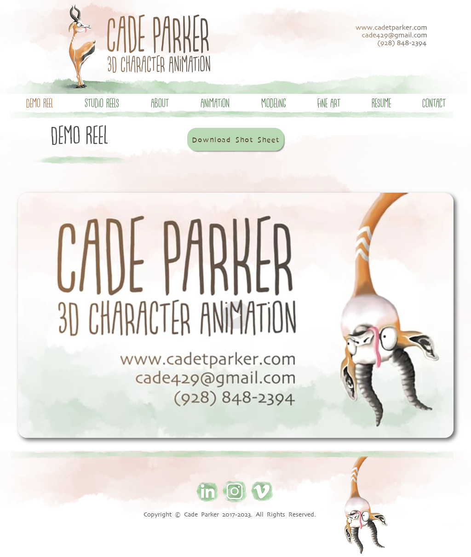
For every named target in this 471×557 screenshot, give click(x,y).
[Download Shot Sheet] (235, 139)
